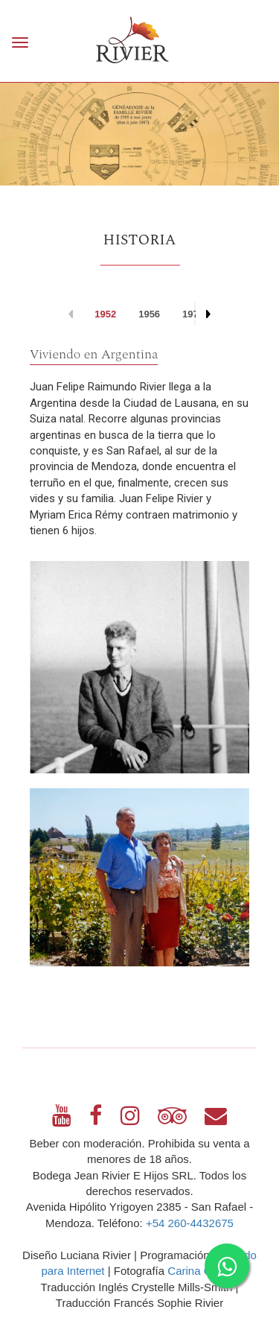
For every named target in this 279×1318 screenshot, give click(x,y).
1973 (193, 314)
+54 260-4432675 (190, 1223)
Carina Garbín (202, 1270)
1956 (149, 314)
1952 (105, 314)
